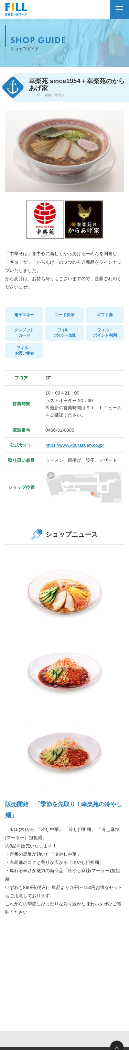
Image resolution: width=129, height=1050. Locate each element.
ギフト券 (105, 314)
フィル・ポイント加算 (64, 333)
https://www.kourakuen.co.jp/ (74, 445)
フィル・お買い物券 (24, 350)
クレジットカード (24, 333)
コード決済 (65, 314)
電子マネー (24, 314)
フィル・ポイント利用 (105, 333)
